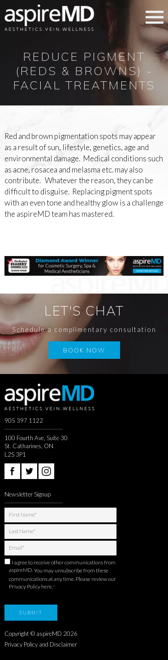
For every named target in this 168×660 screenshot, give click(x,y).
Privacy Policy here (30, 586)
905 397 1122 (23, 420)
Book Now (84, 350)
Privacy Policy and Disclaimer (40, 644)
